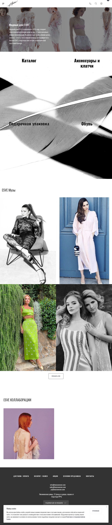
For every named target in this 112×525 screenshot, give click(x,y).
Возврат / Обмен (41, 476)
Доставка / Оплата (21, 476)
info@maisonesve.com (57, 485)
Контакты (90, 476)
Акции (55, 476)
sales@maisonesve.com (58, 487)
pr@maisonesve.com (58, 489)
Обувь (87, 123)
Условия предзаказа (72, 476)
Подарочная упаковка (29, 123)
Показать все (56, 376)
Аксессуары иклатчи (87, 63)
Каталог (29, 60)
